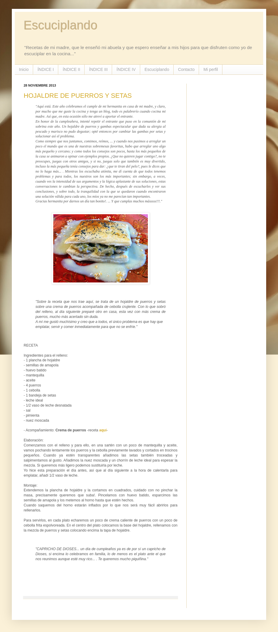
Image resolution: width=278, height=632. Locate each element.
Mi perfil (210, 69)
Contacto (186, 69)
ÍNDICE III (98, 69)
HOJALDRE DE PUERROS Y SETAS (78, 95)
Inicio (24, 69)
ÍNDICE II (71, 69)
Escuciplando (61, 25)
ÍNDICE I (46, 69)
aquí (102, 430)
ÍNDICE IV (126, 69)
